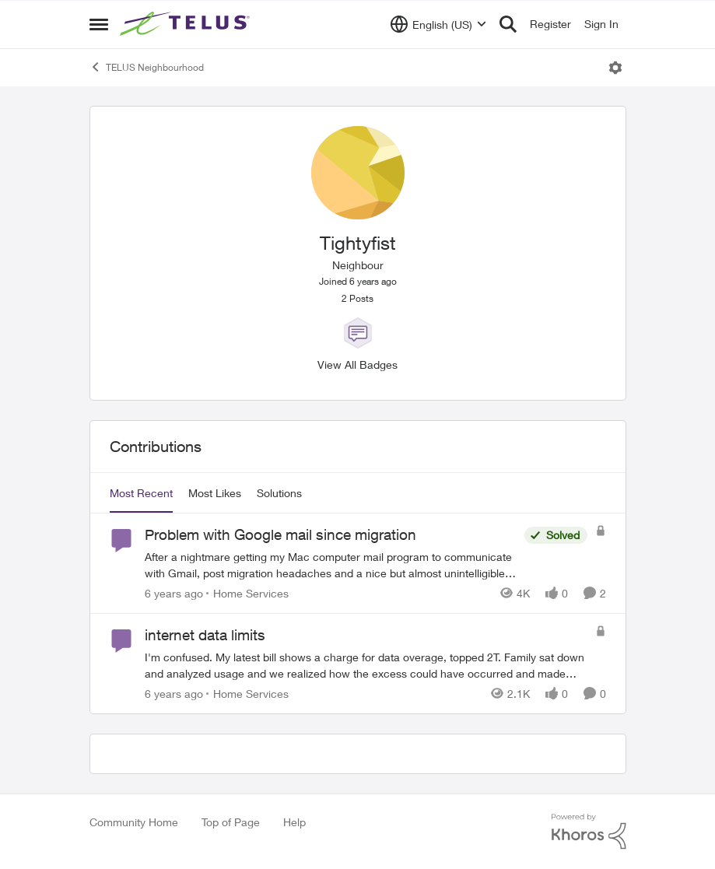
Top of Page (231, 822)
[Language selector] (438, 24)
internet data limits (205, 634)
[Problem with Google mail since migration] (331, 564)
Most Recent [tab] (141, 492)
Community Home (133, 822)
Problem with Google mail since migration (280, 534)
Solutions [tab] (279, 492)
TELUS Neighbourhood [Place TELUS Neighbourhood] (146, 67)
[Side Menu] (99, 24)
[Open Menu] (615, 68)
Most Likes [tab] (214, 492)
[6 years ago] (174, 593)
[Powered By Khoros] (589, 832)
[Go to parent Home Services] (247, 593)
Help (294, 822)
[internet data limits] (366, 665)
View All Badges (357, 364)
